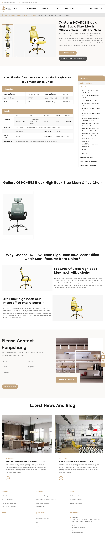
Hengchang (67, 371)
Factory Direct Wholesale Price (73, 59)
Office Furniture (22, 15)
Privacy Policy (79, 537)
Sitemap (68, 537)
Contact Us (93, 8)
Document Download (42, 510)
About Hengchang (42, 487)
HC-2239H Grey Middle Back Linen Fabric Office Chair (91, 130)
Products (17, 8)
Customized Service (76, 487)
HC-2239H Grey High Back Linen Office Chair (90, 125)
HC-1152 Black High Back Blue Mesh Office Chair (53, 15)
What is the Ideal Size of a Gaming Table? (76, 453)
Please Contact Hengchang (18, 335)
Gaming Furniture (86, 157)
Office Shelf (84, 153)
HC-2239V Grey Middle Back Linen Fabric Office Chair (91, 135)
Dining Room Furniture (88, 161)
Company (31, 8)
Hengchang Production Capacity (46, 491)
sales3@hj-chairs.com (29, 2)
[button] (7, 25)
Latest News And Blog (52, 397)
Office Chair (32, 15)
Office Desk (83, 149)
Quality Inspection (76, 495)
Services (45, 8)
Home (5, 15)
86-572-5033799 (9, 2)
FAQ (37, 514)
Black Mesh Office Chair (89, 100)
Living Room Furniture (88, 165)
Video (56, 8)
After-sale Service (76, 491)
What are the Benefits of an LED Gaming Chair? (25, 453)
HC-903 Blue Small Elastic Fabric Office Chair (90, 120)
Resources (69, 8)
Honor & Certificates (42, 495)
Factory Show (40, 498)
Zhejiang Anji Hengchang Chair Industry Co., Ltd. (26, 537)
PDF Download (68, 53)
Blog (81, 8)
